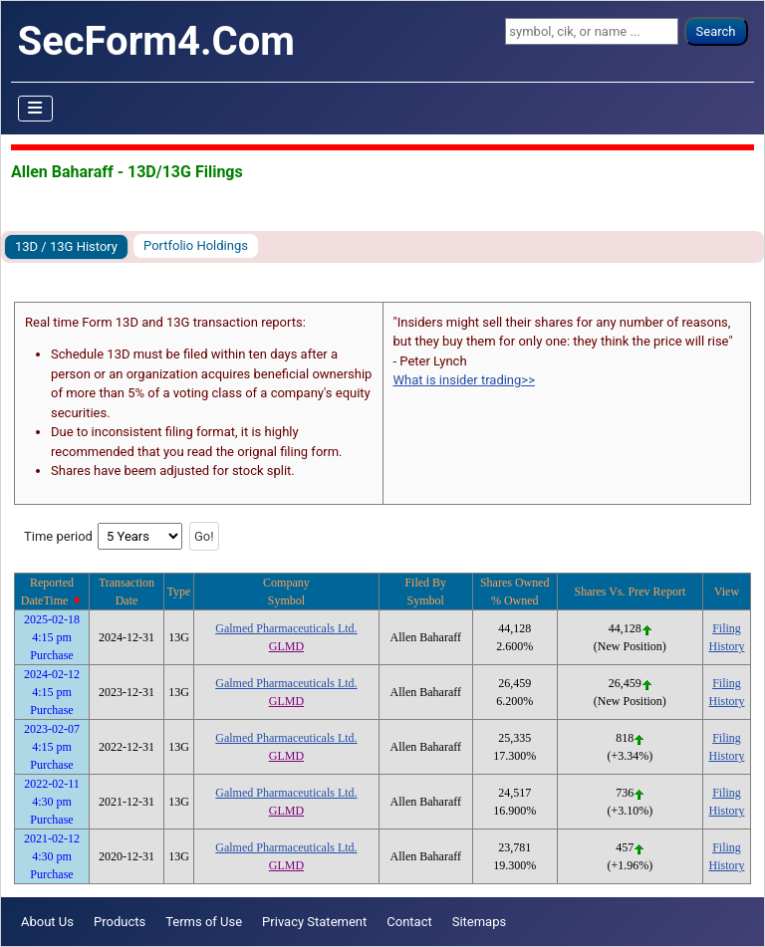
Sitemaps (479, 921)
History (726, 646)
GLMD (286, 646)
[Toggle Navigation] (36, 108)
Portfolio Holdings (195, 245)
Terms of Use (203, 921)
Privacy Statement (314, 921)
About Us (47, 921)
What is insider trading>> (464, 379)
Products (119, 921)
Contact (408, 921)
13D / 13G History (66, 246)
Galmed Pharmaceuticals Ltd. (286, 628)
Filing (726, 628)
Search (716, 31)
